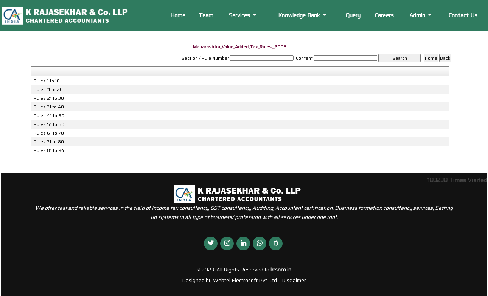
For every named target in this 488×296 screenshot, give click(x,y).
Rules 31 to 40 (49, 107)
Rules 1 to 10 (47, 81)
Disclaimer (294, 280)
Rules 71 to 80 (49, 142)
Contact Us (463, 15)
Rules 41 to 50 (49, 116)
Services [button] (240, 15)
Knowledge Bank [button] (300, 15)
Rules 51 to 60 (49, 124)
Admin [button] (418, 15)
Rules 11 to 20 (48, 90)
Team (206, 15)
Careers (384, 15)
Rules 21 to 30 (49, 98)
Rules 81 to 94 (49, 150)
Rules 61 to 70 (49, 133)
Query (353, 15)
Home (177, 15)
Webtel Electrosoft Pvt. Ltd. (245, 280)
